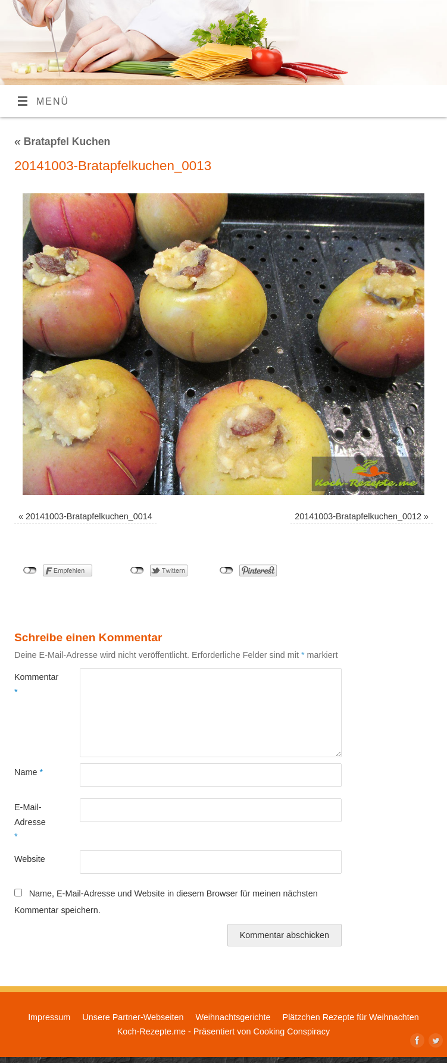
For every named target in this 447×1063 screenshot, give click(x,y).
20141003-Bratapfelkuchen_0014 (89, 516)
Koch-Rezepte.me (151, 1031)
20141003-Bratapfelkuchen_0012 (358, 516)
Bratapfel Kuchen (62, 142)
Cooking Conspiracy (291, 1031)
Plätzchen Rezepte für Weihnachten (351, 1017)
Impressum (49, 1017)
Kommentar (30, 684)
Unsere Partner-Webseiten (132, 1017)
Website (29, 859)
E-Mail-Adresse (30, 821)
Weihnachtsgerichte (232, 1017)
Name (28, 772)
